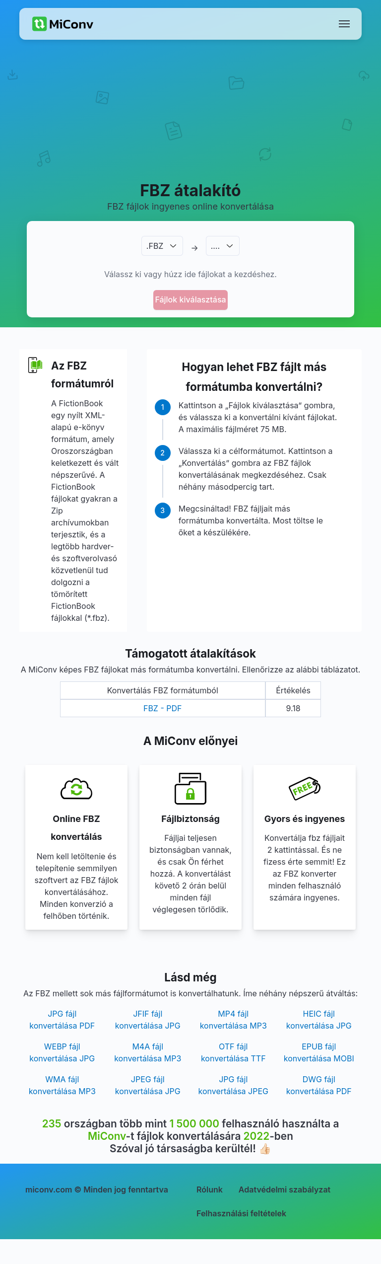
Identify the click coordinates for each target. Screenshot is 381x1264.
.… (215, 246)
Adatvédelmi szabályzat (284, 1189)
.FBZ (155, 246)
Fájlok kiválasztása (190, 299)
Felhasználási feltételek (241, 1213)
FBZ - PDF (162, 708)
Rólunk (209, 1189)
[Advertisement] (190, 122)
